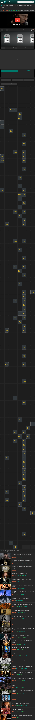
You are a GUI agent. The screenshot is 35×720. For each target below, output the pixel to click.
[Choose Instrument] (16, 48)
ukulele (12, 47)
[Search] (33, 2)
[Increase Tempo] (7, 30)
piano (8, 47)
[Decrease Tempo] (2, 30)
